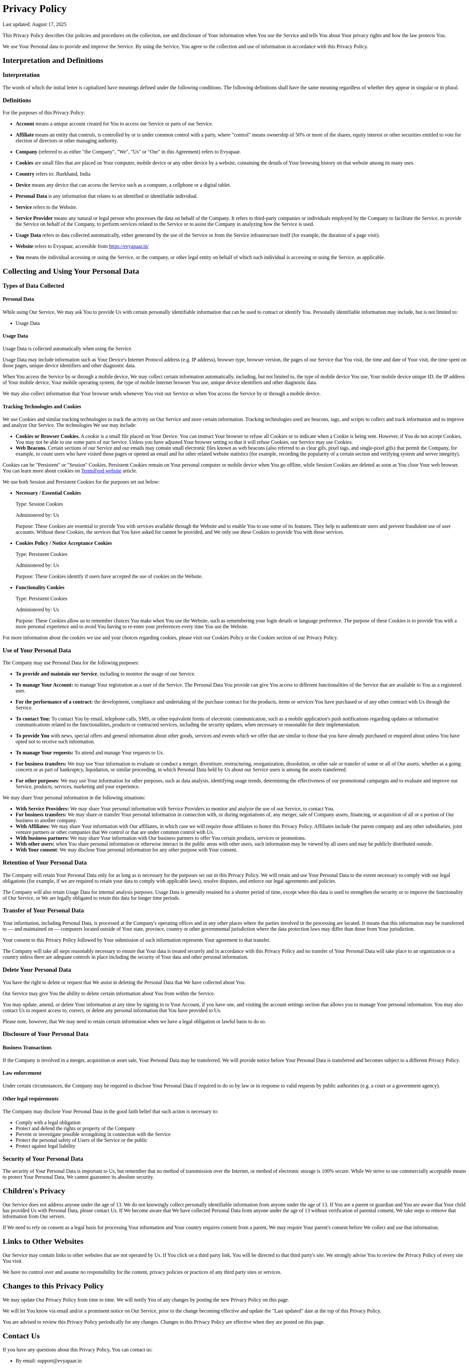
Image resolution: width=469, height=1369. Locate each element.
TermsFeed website (101, 470)
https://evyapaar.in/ (129, 246)
